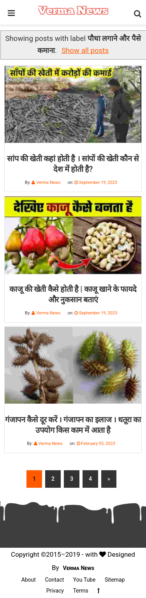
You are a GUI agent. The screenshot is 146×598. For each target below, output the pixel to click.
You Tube (84, 580)
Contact (54, 580)
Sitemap (115, 580)
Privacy (55, 590)
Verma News (79, 568)
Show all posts (85, 50)
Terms (80, 590)
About (28, 580)
